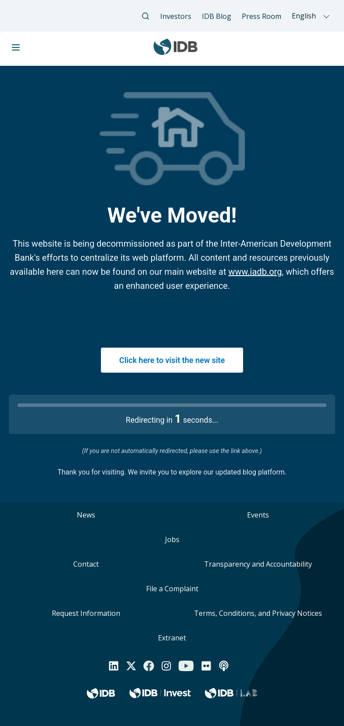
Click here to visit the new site (172, 360)
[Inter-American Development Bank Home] (175, 51)
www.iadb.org (255, 271)
